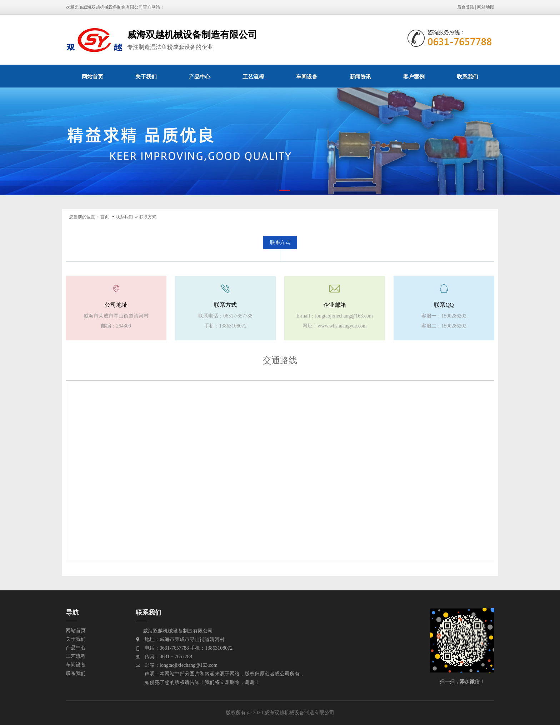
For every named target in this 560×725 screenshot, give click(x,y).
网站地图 (485, 7)
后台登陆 (465, 7)
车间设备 (307, 77)
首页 (104, 216)
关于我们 (146, 77)
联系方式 (147, 216)
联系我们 (467, 77)
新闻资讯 (360, 77)
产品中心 (199, 77)
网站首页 (92, 77)
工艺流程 (253, 77)
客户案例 (414, 77)
